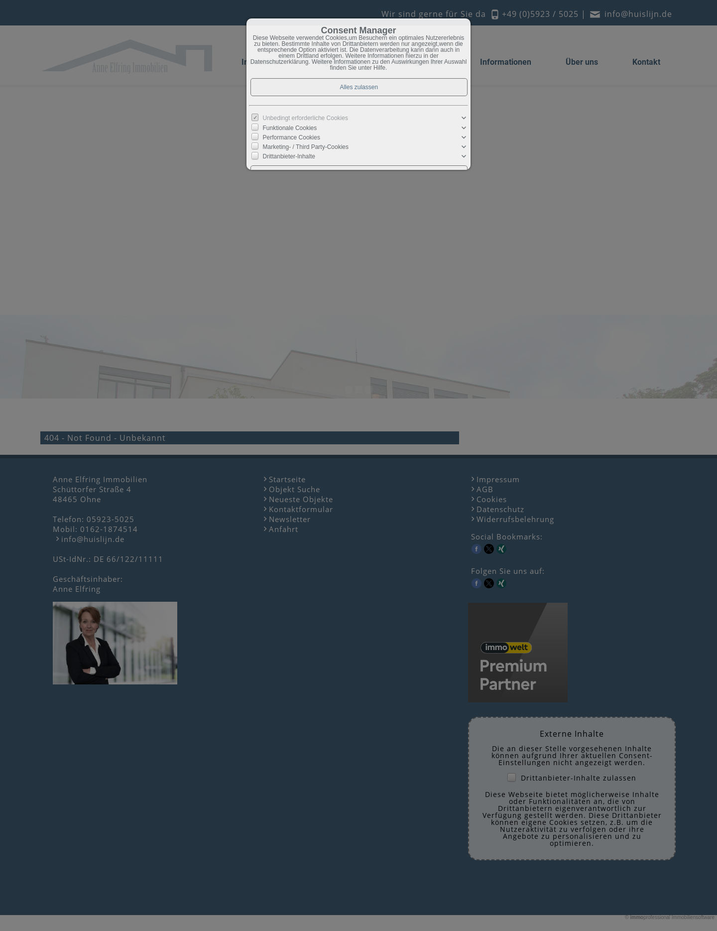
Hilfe (379, 67)
